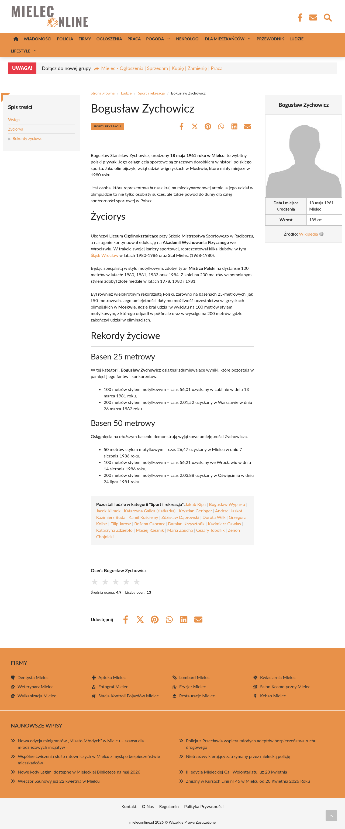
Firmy (84, 38)
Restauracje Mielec (197, 695)
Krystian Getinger (195, 510)
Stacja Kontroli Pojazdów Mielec (128, 695)
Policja (65, 38)
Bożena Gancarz (149, 523)
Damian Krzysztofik (186, 523)
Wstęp (14, 119)
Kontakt (129, 806)
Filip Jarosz (121, 523)
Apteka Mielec (112, 677)
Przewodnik (270, 38)
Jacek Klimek (108, 510)
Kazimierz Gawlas (224, 523)
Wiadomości (37, 38)
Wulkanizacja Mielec (37, 695)
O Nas (148, 806)
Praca (134, 38)
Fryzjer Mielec (192, 686)
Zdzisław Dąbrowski (180, 517)
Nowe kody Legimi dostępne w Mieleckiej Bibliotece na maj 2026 (79, 771)
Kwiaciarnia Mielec (277, 677)
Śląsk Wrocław (104, 255)
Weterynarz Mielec (35, 686)
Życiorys (15, 129)
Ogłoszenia (109, 38)
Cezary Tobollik (210, 530)
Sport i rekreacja (151, 93)
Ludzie (296, 38)
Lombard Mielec (194, 677)
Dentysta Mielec (33, 677)
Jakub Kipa (195, 504)
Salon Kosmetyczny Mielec (285, 686)
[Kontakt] (313, 17)
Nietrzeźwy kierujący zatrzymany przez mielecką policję (238, 756)
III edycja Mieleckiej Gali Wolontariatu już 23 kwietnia (236, 771)
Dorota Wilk (213, 517)
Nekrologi (187, 38)
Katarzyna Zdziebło (114, 530)
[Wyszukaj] (327, 17)
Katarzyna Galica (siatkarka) (149, 510)
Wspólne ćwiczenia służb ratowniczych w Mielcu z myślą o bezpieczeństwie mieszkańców (89, 759)
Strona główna (103, 93)
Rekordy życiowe (27, 138)
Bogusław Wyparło (227, 504)
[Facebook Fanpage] (298, 17)
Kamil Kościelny (143, 517)
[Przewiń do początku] (331, 815)
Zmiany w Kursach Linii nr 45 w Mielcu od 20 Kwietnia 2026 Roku (248, 780)
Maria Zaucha (180, 530)
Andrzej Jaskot (228, 510)
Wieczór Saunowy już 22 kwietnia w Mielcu (59, 780)
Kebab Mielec (273, 695)
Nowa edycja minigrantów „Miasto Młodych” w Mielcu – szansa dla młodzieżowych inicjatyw (81, 744)
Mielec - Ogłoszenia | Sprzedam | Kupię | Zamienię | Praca (161, 68)
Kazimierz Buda (110, 517)
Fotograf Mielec (113, 686)
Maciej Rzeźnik (150, 530)
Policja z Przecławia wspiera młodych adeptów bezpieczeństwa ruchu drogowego (251, 744)
